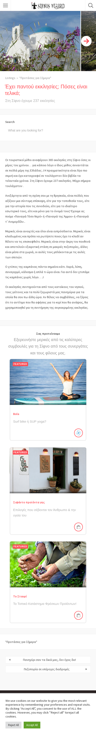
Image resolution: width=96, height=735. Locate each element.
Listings (10, 78)
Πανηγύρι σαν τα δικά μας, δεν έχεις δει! (49, 660)
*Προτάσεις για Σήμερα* (35, 78)
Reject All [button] (13, 725)
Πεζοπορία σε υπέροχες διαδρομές (46, 669)
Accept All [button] (32, 725)
